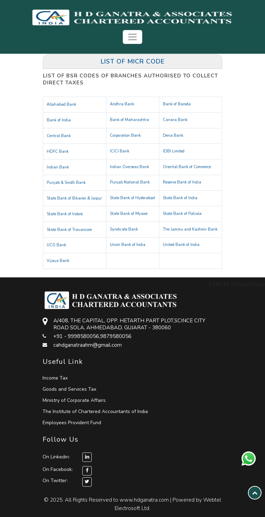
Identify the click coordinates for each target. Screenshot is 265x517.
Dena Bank (173, 135)
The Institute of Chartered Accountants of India (95, 411)
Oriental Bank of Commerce (187, 167)
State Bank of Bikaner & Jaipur (74, 198)
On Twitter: (55, 480)
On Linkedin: (67, 457)
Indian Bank (58, 167)
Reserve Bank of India (182, 182)
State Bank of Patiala (182, 213)
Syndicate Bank (124, 229)
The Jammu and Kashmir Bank (190, 229)
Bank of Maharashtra (129, 119)
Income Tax (55, 378)
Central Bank (59, 135)
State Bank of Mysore (128, 213)
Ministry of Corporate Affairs (74, 400)
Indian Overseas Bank (129, 167)
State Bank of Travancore (69, 229)
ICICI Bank (119, 151)
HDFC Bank (58, 151)
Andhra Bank (122, 104)
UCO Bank (56, 245)
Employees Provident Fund (72, 422)
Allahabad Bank (61, 104)
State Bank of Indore (65, 214)
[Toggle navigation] (132, 37)
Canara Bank (175, 119)
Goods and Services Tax (69, 389)
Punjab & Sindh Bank (66, 182)
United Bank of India (181, 244)
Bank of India (59, 120)
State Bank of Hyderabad (132, 198)
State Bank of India (180, 198)
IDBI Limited (173, 151)
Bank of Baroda (177, 104)
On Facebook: (58, 469)
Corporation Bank (125, 135)
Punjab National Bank (130, 182)
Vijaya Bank (58, 260)
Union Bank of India (127, 244)
